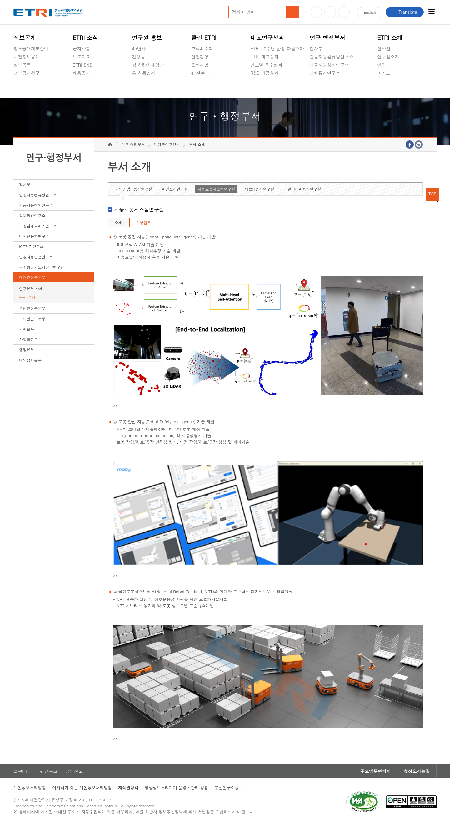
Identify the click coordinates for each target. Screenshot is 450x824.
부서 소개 (27, 296)
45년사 (139, 48)
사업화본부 (28, 339)
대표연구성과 (267, 37)
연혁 (381, 65)
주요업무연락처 (375, 771)
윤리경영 (200, 65)
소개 (118, 222)
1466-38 (105, 800)
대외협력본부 (30, 360)
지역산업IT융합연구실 (133, 188)
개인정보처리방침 (29, 788)
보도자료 (81, 56)
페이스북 (344, 12)
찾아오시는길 (417, 771)
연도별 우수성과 (266, 65)
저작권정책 (128, 788)
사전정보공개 (26, 56)
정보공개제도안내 (30, 48)
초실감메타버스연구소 (331, 87)
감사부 (316, 48)
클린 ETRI (204, 37)
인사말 (383, 48)
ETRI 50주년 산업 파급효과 (277, 48)
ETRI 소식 (85, 37)
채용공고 (81, 73)
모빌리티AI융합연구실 (302, 188)
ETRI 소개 (389, 37)
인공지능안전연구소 (36, 256)
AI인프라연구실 (175, 188)
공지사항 (81, 48)
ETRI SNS (82, 65)
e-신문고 (200, 73)
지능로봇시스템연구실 (216, 188)
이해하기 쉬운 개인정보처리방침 (82, 788)
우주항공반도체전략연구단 (41, 267)
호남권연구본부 (32, 308)
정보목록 (22, 65)
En (369, 12)
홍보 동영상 (143, 73)
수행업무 (143, 222)
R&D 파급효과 (264, 73)
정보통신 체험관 (148, 65)
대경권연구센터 (167, 144)
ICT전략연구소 (31, 246)
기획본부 (26, 329)
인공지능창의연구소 (329, 65)
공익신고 (200, 87)
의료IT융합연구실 (259, 188)
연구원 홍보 (147, 37)
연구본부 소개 (31, 288)
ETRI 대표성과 (264, 56)
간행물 (138, 56)
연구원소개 (388, 56)
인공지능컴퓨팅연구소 (331, 56)
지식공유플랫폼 (265, 87)
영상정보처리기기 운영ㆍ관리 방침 (176, 788)
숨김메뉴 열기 (16, 80)
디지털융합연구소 (34, 236)
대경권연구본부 (32, 277)
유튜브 (316, 12)
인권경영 (200, 56)
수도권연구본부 (32, 318)
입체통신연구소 (325, 73)
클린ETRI (22, 771)
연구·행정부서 (327, 37)
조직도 (383, 73)
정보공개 (24, 37)
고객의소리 (202, 48)
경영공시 (22, 87)
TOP (432, 193)
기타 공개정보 (391, 87)
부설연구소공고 (229, 788)
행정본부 (26, 349)
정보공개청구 (26, 73)
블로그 (330, 12)
